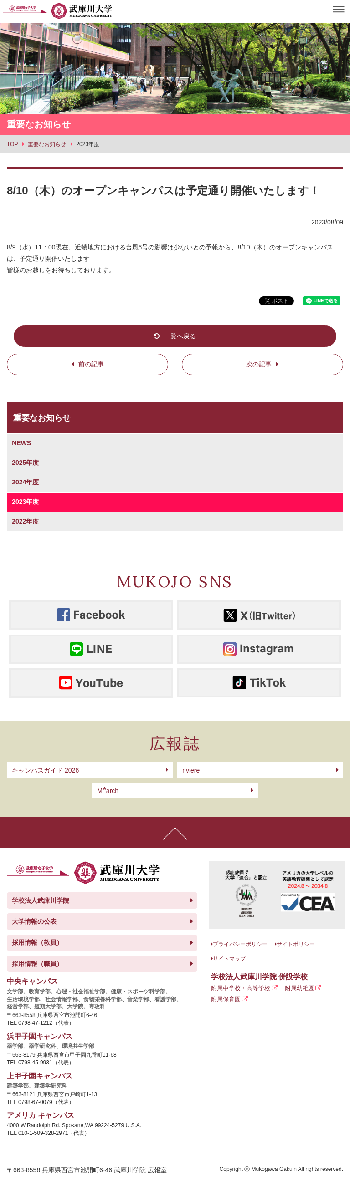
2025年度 (25, 462)
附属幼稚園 (299, 988)
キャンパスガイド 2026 (45, 770)
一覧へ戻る (180, 336)
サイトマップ (229, 959)
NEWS (21, 443)
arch (107, 790)
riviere (191, 770)
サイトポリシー (296, 944)
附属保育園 (226, 999)
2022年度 (25, 521)
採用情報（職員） (37, 963)
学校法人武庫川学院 (40, 900)
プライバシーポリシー (240, 944)
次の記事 (259, 364)
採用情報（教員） (37, 942)
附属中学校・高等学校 (240, 988)
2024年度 (25, 482)
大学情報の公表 (34, 921)
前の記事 (91, 364)
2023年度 (25, 501)
